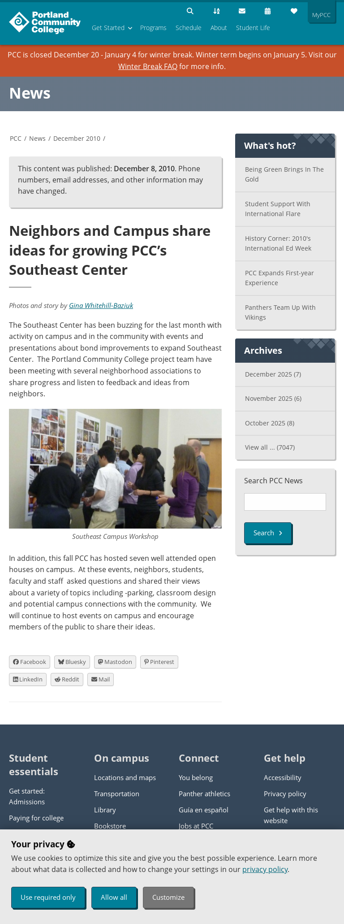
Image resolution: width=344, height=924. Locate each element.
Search (268, 532)
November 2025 (273, 398)
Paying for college (36, 817)
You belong (196, 777)
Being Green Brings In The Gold (284, 174)
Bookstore (110, 825)
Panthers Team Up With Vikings (280, 312)
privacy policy (265, 869)
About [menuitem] (219, 27)
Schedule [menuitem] (189, 27)
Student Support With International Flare (277, 209)
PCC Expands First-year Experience (279, 278)
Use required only (48, 897)
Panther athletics (204, 793)
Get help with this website (291, 815)
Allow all (114, 897)
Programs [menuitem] (153, 27)
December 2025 (273, 374)
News (30, 92)
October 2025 (269, 423)
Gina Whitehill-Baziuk (101, 305)
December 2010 (76, 138)
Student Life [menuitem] (253, 27)
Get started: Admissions (27, 796)
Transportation (116, 793)
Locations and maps (125, 777)
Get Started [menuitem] (108, 27)
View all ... (270, 447)
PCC (16, 138)
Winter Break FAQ (147, 66)
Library (105, 809)
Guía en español (203, 809)
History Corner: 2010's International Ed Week (278, 243)
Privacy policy (285, 793)
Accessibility (282, 777)
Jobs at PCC (196, 825)
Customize (168, 897)
